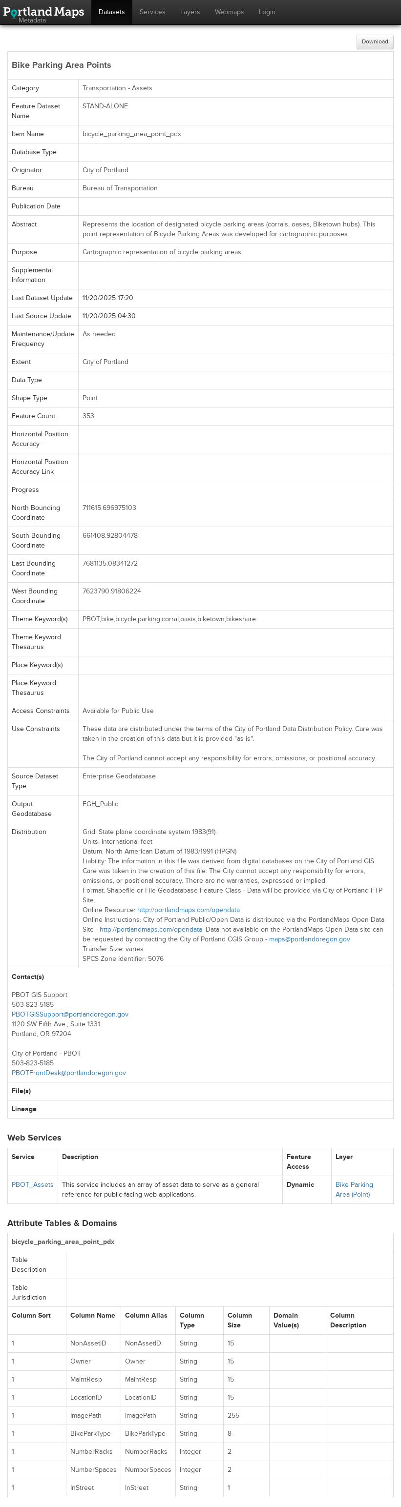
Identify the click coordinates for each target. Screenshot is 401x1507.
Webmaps (229, 12)
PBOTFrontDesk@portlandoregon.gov (69, 1073)
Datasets (112, 12)
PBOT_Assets (33, 1185)
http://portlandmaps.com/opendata (188, 910)
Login (267, 12)
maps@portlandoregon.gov (309, 939)
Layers (190, 12)
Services (153, 12)
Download (375, 41)
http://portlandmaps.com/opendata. (152, 929)
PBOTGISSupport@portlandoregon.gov (70, 1014)
